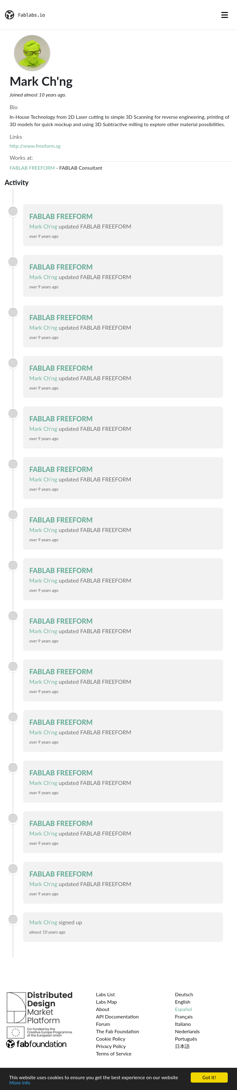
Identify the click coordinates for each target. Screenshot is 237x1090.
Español (183, 1009)
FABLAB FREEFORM (32, 168)
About (103, 1009)
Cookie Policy (110, 1039)
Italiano (183, 1024)
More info (19, 1083)
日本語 (182, 1046)
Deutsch (184, 994)
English (182, 1002)
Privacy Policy (111, 1046)
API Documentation (117, 1016)
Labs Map (106, 1002)
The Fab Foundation (117, 1031)
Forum (103, 1024)
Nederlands (187, 1031)
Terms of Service (113, 1053)
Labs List (105, 994)
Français (184, 1016)
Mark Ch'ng (43, 226)
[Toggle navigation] (224, 14)
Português (186, 1039)
